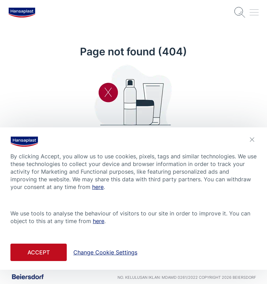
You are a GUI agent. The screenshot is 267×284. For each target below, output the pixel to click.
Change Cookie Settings (105, 252)
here (98, 186)
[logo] (21, 12)
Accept (38, 252)
